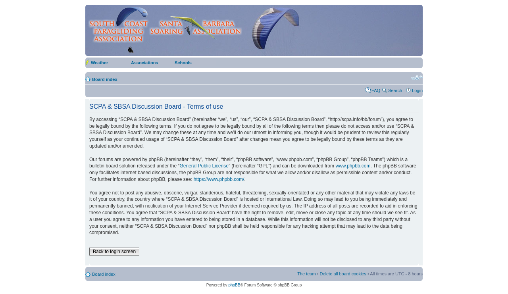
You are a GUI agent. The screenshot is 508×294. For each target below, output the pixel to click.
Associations (144, 62)
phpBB (234, 285)
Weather (99, 62)
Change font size (417, 77)
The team (306, 273)
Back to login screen (114, 251)
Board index (104, 79)
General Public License (203, 166)
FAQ (375, 90)
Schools (183, 62)
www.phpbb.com (352, 166)
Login (417, 90)
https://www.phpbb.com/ (219, 179)
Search (395, 90)
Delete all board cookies (343, 273)
